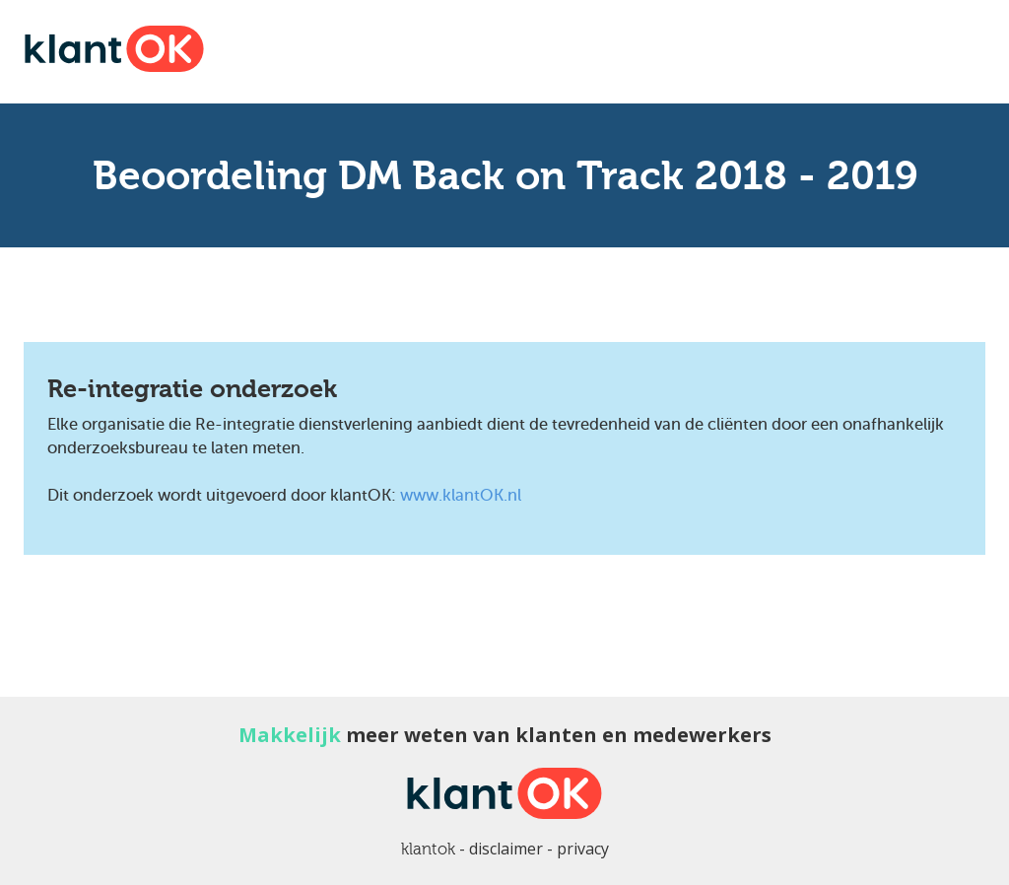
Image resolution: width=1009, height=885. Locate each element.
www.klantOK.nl (460, 495)
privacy (583, 848)
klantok (428, 849)
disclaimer (506, 848)
